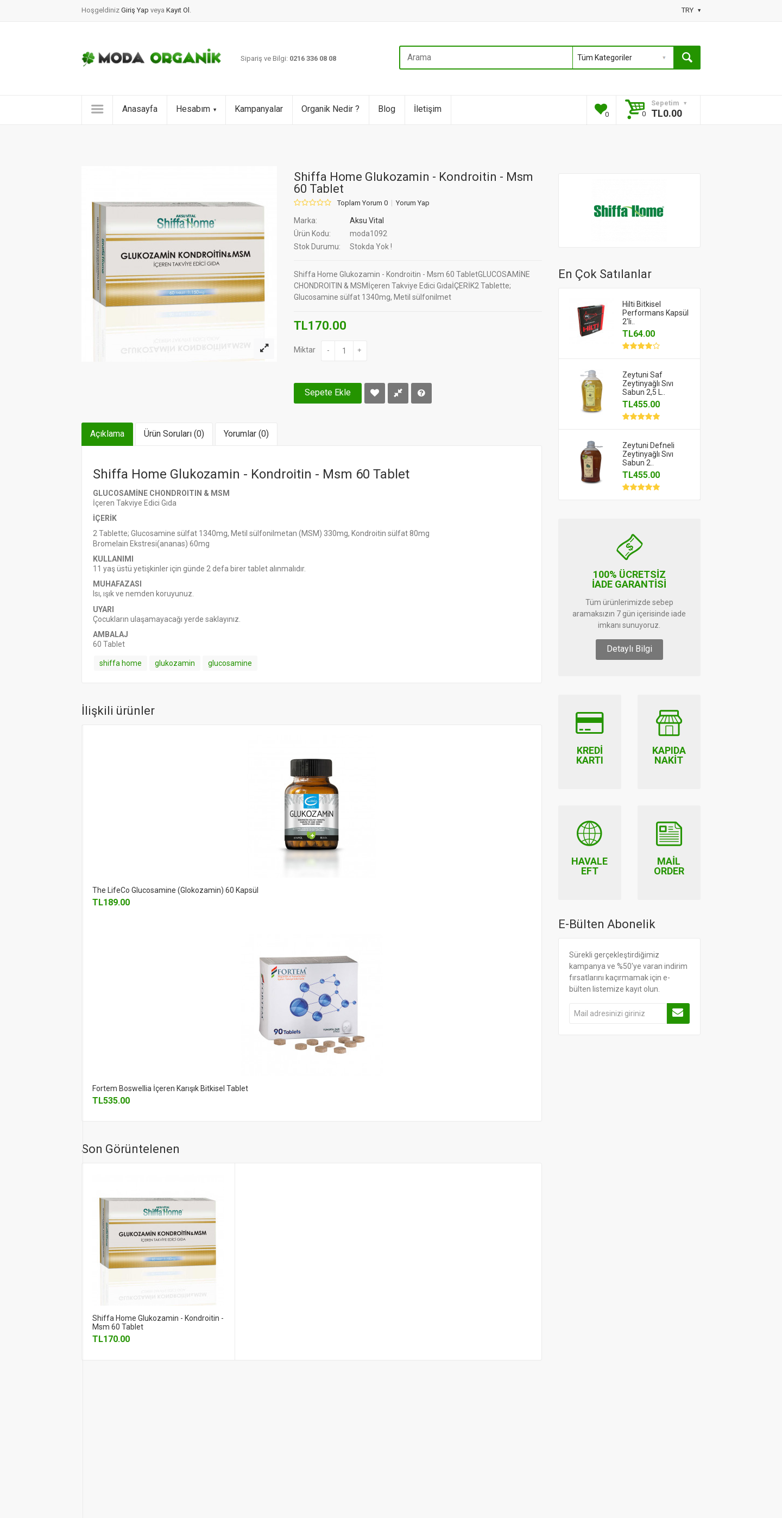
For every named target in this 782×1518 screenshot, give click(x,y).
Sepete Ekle (328, 392)
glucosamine (230, 663)
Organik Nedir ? (330, 109)
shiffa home (120, 663)
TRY (691, 10)
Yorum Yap (413, 203)
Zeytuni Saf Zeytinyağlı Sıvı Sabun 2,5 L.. (647, 383)
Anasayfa (139, 109)
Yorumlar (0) (246, 434)
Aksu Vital (367, 220)
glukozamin (175, 663)
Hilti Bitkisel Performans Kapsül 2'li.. (655, 313)
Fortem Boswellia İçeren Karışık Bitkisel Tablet (170, 1088)
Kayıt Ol (178, 10)
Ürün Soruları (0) (174, 434)
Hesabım (196, 109)
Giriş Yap (135, 10)
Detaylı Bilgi (629, 649)
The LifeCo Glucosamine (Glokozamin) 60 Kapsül (175, 890)
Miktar (305, 349)
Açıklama (107, 434)
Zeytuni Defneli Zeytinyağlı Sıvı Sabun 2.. (648, 454)
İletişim (428, 109)
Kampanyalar (259, 109)
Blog (386, 109)
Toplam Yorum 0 (362, 203)
